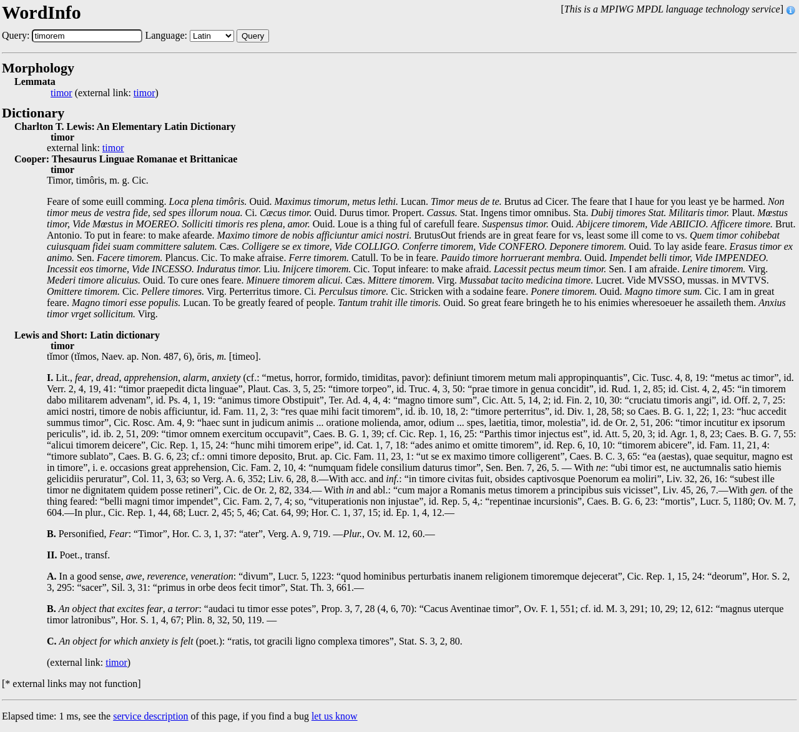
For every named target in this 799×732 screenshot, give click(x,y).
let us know (334, 716)
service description (150, 716)
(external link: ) (105, 93)
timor (61, 93)
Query (253, 36)
